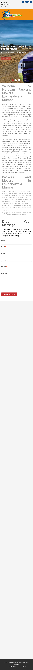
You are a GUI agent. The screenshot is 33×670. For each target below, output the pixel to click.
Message (4, 273)
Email (3, 247)
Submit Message (9, 294)
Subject (4, 266)
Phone (3, 253)
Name (3, 240)
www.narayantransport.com (16, 662)
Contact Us (23, 666)
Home (10, 666)
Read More (6, 59)
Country (3, 260)
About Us (15, 666)
